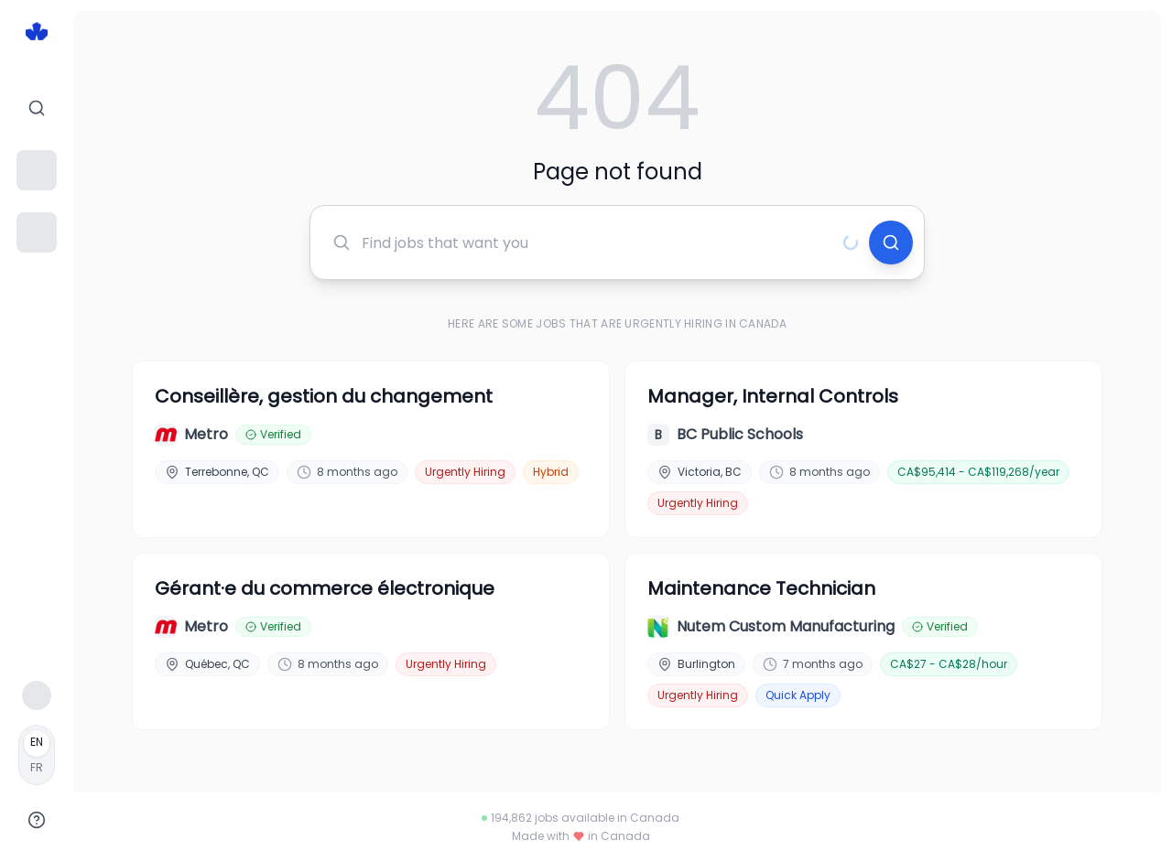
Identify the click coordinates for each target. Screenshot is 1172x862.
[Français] (36, 755)
